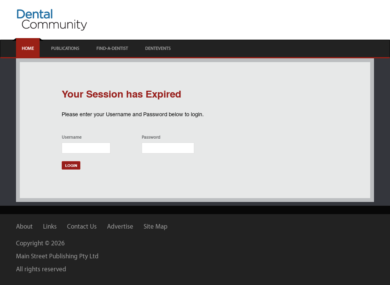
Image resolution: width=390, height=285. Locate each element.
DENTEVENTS (158, 48)
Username (72, 137)
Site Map (156, 226)
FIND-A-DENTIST (112, 48)
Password (151, 137)
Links (50, 226)
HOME (28, 48)
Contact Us (82, 226)
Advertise (120, 226)
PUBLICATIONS (65, 48)
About (24, 226)
